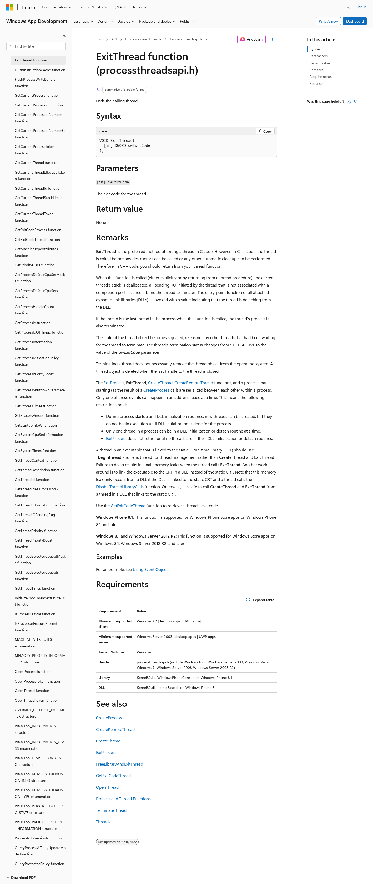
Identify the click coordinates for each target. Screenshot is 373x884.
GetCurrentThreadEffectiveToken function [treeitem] (40, 175)
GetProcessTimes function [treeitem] (36, 405)
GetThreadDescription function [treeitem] (39, 469)
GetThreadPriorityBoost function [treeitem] (33, 543)
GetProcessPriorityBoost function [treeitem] (34, 377)
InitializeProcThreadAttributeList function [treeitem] (40, 601)
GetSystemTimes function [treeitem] (35, 450)
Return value (320, 62)
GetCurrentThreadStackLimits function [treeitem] (38, 201)
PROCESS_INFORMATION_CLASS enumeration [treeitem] (39, 745)
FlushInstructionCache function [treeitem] (40, 69)
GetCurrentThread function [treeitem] (36, 162)
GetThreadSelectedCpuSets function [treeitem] (37, 575)
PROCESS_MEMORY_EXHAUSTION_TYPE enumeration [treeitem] (40, 793)
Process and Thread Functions (123, 798)
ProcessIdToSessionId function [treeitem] (39, 837)
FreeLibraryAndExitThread (119, 764)
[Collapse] (64, 35)
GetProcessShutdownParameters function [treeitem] (40, 393)
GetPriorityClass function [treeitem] (35, 264)
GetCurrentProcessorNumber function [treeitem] (38, 117)
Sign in (361, 6)
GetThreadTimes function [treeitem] (35, 588)
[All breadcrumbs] (100, 39)
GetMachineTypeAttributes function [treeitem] (36, 252)
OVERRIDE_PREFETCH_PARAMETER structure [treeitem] (40, 713)
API (114, 39)
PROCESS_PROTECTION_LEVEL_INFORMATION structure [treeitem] (39, 825)
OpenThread (107, 787)
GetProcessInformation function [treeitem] (33, 345)
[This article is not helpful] (355, 101)
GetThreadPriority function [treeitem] (36, 530)
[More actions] (272, 39)
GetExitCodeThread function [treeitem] (37, 239)
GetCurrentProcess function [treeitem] (37, 95)
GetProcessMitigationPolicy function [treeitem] (37, 361)
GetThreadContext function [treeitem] (37, 460)
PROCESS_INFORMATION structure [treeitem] (35, 729)
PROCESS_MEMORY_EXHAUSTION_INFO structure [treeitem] (40, 777)
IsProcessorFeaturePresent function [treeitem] (36, 626)
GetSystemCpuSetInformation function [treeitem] (39, 438)
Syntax (315, 48)
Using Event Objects (151, 569)
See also (316, 83)
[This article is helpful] (349, 101)
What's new (328, 21)
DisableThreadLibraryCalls (120, 486)
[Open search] (348, 7)
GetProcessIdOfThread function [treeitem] (40, 332)
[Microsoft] (9, 7)
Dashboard (355, 21)
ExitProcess (114, 382)
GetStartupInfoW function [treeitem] (36, 425)
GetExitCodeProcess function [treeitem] (38, 229)
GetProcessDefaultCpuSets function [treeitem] (36, 294)
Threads (103, 821)
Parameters (319, 55)
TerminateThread (111, 810)
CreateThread (160, 382)
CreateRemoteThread (193, 382)
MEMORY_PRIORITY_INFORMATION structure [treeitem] (40, 658)
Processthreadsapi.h (186, 39)
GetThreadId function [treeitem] (32, 479)
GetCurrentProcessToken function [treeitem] (35, 149)
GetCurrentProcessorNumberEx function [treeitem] (40, 133)
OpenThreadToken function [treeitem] (37, 700)
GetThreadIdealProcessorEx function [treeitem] (36, 492)
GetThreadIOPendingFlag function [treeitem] (35, 518)
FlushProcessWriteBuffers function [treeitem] (35, 82)
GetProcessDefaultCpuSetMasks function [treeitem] (40, 278)
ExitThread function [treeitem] (31, 60)
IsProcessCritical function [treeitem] (35, 613)
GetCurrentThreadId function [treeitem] (38, 188)
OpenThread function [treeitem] (32, 690)
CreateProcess (156, 390)
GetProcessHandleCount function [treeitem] (34, 310)
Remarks (316, 69)
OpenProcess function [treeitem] (33, 671)
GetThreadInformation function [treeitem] (40, 504)
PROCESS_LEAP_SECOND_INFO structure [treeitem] (39, 761)
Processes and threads (143, 39)
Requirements (321, 76)
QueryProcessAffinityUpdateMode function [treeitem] (40, 851)
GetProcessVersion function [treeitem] (37, 415)
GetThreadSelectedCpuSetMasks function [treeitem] (40, 559)
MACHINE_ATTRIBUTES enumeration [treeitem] (33, 642)
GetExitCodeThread (128, 505)
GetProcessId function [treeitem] (33, 322)
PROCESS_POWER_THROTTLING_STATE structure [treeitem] (39, 809)
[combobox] (36, 46)
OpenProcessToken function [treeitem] (37, 681)
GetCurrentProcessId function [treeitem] (39, 104)
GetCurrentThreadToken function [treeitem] (34, 217)
